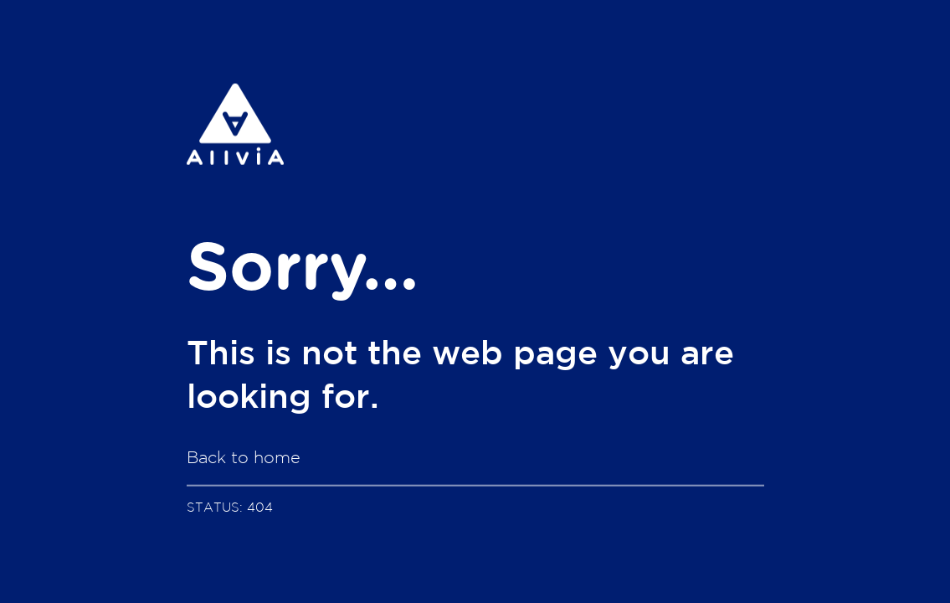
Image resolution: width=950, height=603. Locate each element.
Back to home (243, 457)
